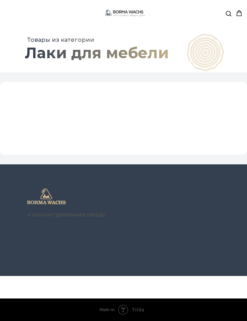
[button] (228, 13)
